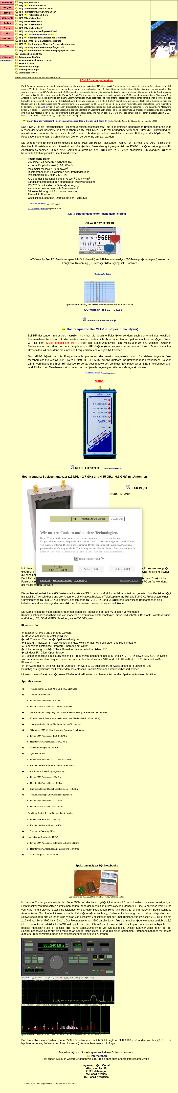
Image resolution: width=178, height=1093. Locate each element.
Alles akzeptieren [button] (58, 568)
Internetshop (99, 1056)
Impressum (45, 580)
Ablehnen (91, 568)
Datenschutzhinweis (62, 580)
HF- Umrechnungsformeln (37, 209)
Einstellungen (80, 580)
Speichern (122, 568)
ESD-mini (45, 107)
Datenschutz (6, 60)
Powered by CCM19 (129, 580)
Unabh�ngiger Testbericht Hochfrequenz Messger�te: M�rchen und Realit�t (66, 121)
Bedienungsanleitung (113, 468)
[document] (89, 543)
